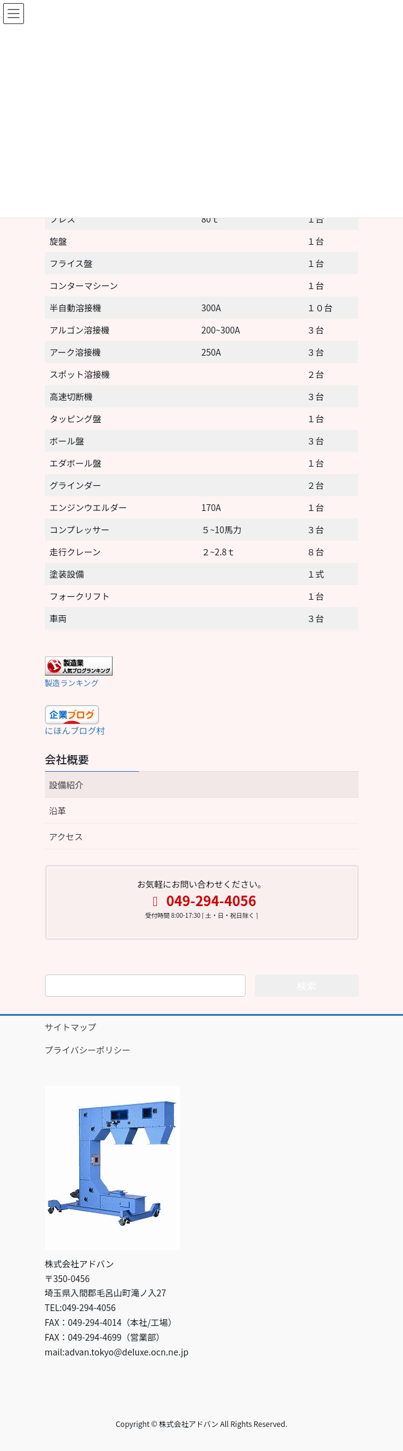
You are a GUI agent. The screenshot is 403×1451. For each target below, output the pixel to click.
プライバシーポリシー (88, 1050)
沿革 (57, 810)
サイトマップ (71, 1027)
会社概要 (67, 759)
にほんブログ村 (75, 730)
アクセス (66, 836)
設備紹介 (66, 785)
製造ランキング (72, 683)
